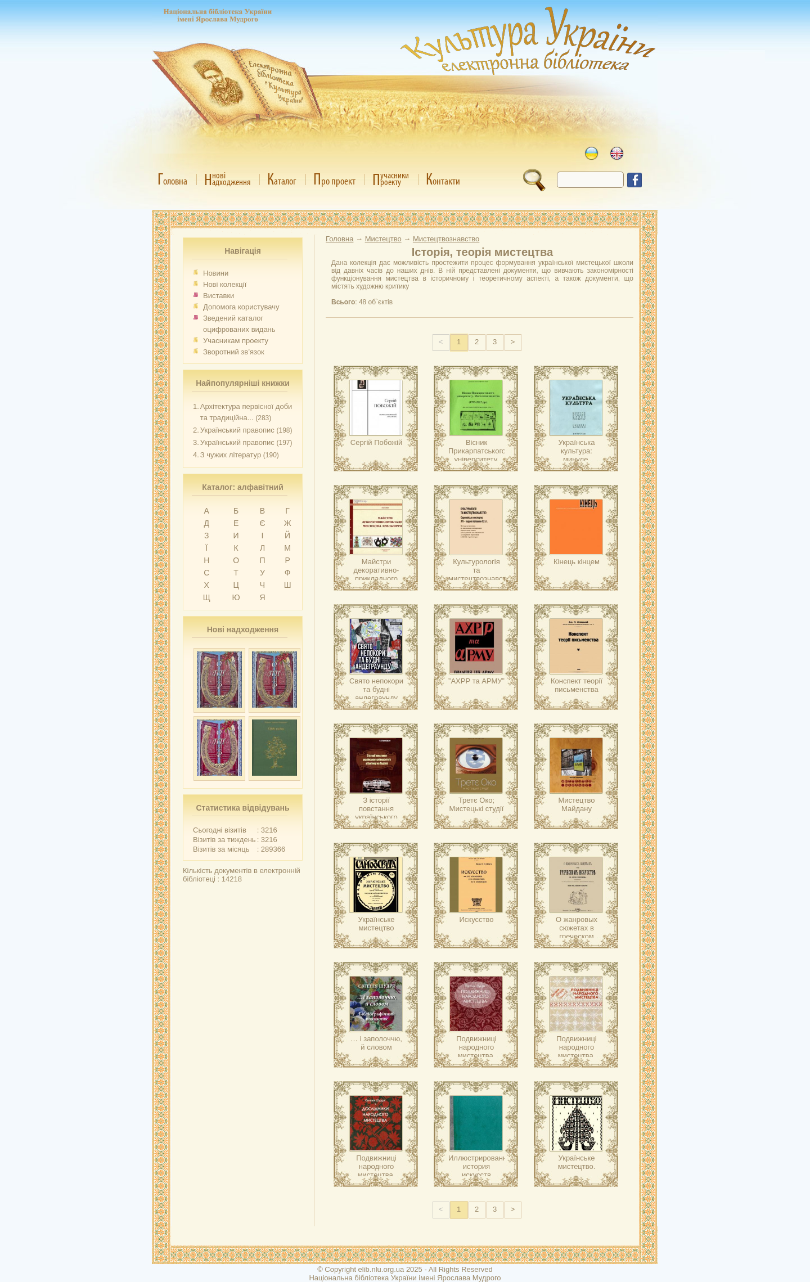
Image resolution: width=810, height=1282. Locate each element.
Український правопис (237, 430)
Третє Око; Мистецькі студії (476, 804)
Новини (215, 273)
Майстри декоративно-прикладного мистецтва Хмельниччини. (376, 578)
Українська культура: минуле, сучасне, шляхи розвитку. (576, 459)
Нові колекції (224, 284)
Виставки (218, 295)
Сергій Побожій (376, 442)
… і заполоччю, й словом (376, 1042)
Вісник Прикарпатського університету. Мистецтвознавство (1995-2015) (481, 459)
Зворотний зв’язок (233, 352)
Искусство (477, 919)
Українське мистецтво (376, 923)
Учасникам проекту (235, 340)
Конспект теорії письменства (576, 685)
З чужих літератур (230, 455)
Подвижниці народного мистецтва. (476, 1047)
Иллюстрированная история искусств (481, 1166)
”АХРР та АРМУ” (476, 681)
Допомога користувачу (241, 307)
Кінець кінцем (577, 561)
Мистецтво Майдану (576, 804)
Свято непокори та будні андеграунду (376, 689)
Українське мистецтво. (577, 1162)
